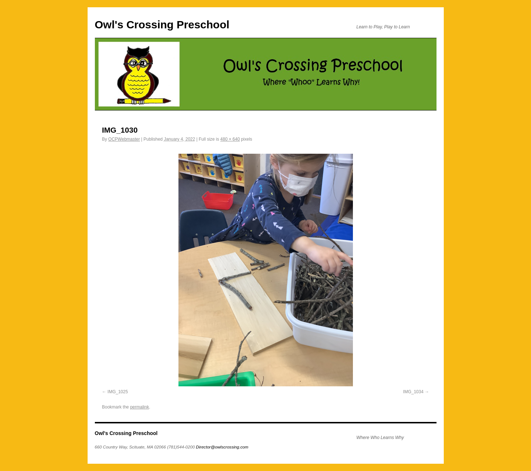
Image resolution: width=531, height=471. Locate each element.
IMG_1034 (413, 391)
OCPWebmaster (124, 139)
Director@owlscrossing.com (222, 446)
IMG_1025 (118, 391)
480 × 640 (230, 139)
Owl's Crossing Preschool (162, 25)
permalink (139, 407)
